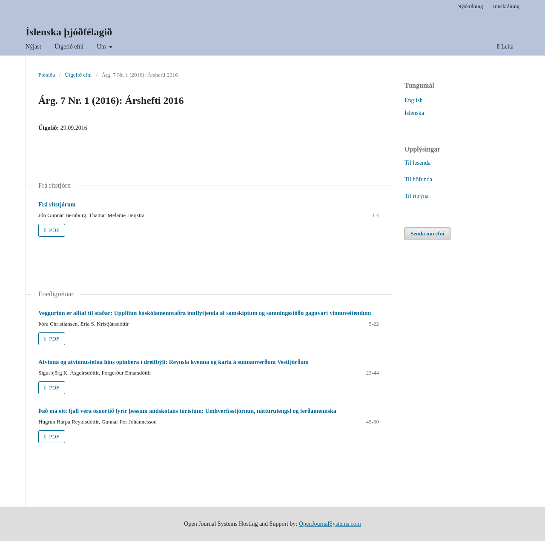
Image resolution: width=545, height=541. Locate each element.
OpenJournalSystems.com (330, 524)
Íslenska (414, 113)
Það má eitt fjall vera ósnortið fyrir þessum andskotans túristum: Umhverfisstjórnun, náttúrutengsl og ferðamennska (187, 411)
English (413, 100)
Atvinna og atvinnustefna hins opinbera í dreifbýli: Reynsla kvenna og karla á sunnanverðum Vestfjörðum (173, 362)
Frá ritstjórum (56, 204)
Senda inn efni (427, 233)
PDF (53, 230)
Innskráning (506, 6)
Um (102, 46)
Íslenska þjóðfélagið (69, 31)
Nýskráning (470, 6)
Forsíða (46, 75)
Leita (504, 46)
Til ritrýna (416, 196)
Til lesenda (417, 163)
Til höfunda (418, 179)
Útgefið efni (68, 46)
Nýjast (33, 46)
